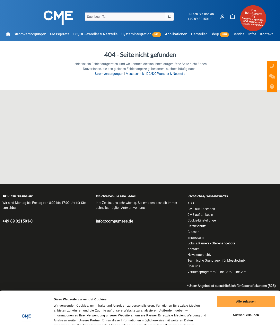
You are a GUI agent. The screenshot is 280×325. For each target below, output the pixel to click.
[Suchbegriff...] (125, 16)
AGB (190, 203)
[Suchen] (169, 16)
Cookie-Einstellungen (202, 220)
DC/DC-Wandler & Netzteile (165, 74)
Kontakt (193, 249)
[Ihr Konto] (222, 16)
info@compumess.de (114, 221)
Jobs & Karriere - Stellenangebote (211, 243)
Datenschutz (196, 226)
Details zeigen (217, 317)
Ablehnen (246, 298)
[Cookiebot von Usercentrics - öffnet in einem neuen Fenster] (26, 317)
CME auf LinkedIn (200, 215)
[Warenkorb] (232, 16)
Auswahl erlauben (246, 285)
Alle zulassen (245, 271)
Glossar (193, 232)
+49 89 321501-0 (200, 19)
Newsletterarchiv (199, 255)
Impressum (195, 238)
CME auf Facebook (201, 209)
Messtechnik (135, 74)
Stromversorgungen (109, 74)
